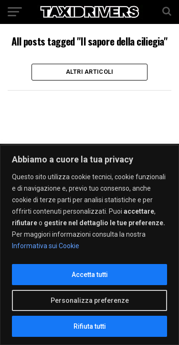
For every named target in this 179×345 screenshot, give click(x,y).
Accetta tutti (90, 274)
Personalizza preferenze (90, 300)
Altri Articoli (90, 71)
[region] (89, 245)
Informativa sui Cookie (45, 246)
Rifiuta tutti (90, 326)
